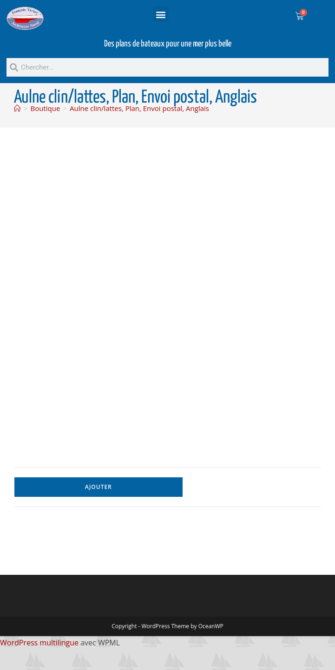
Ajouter (98, 487)
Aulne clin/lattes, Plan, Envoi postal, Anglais (139, 108)
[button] (161, 14)
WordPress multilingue (39, 642)
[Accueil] (17, 108)
